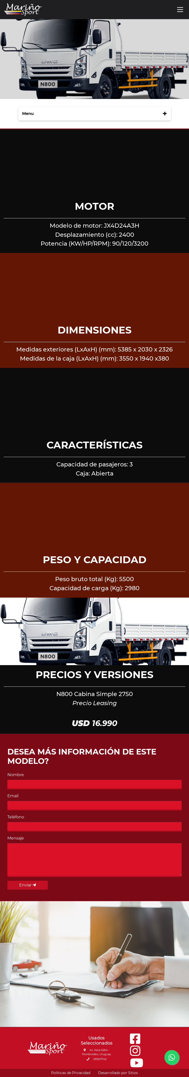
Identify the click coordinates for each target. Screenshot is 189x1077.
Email (12, 796)
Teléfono (15, 817)
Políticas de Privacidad (70, 1073)
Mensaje (15, 838)
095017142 (97, 1059)
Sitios (133, 1073)
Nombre (15, 774)
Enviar (27, 885)
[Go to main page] (23, 9)
